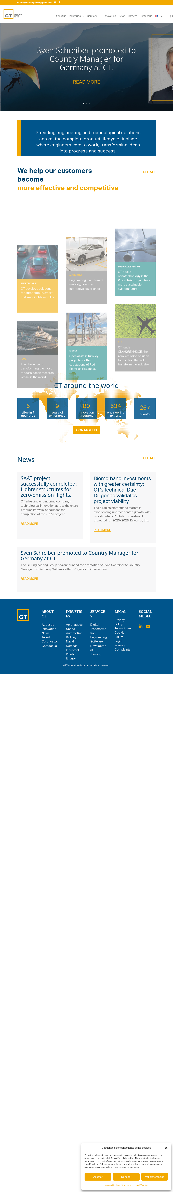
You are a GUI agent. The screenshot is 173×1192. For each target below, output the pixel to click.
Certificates (50, 641)
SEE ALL (149, 172)
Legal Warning (141, 1185)
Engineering (98, 637)
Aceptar (97, 1176)
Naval (70, 641)
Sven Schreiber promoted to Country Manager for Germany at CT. (86, 58)
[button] (166, 1147)
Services (94, 16)
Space (70, 629)
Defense (71, 646)
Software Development (98, 646)
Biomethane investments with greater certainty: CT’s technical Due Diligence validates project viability (122, 489)
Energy (71, 658)
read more (29, 523)
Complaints (122, 649)
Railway (71, 637)
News (121, 16)
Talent (46, 637)
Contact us (146, 16)
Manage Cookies (112, 1185)
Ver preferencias (154, 1176)
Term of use (123, 628)
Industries (77, 16)
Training (95, 654)
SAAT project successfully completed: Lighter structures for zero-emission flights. (49, 486)
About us (61, 16)
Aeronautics (74, 624)
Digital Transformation (98, 629)
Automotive (74, 633)
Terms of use (127, 1185)
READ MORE (86, 82)
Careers (132, 16)
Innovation (110, 16)
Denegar (126, 1176)
